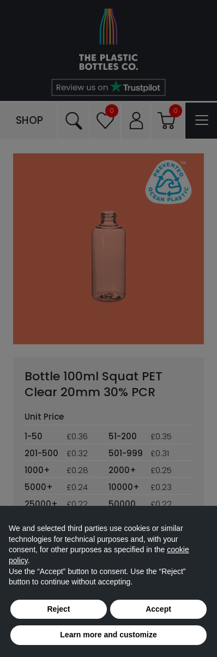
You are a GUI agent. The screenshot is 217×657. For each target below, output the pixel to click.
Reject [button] (58, 609)
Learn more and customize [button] (108, 634)
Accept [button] (158, 609)
